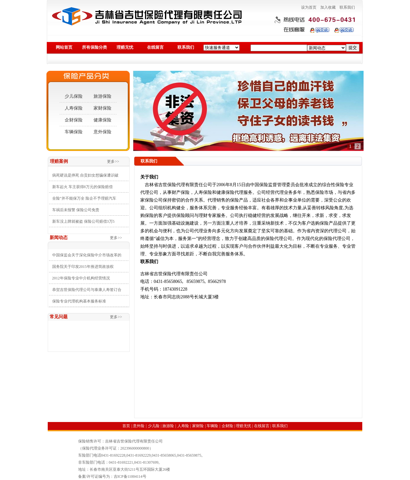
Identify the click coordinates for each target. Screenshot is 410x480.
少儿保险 (74, 96)
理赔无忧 (125, 47)
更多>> (113, 161)
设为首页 (308, 7)
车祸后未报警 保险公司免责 (75, 210)
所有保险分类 (94, 47)
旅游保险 (102, 96)
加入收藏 (328, 7)
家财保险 (102, 108)
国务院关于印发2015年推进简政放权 (83, 266)
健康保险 (102, 120)
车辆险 (212, 426)
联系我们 (347, 7)
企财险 (227, 426)
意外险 (138, 426)
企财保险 (74, 120)
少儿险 (154, 426)
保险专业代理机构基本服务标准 (79, 301)
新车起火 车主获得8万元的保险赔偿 (82, 187)
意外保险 (102, 131)
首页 (126, 426)
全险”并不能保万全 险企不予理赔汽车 (84, 198)
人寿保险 (74, 108)
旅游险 (168, 426)
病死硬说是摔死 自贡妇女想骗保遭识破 (85, 175)
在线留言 (155, 47)
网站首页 (64, 47)
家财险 (198, 426)
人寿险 (183, 426)
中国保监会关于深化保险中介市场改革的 (86, 255)
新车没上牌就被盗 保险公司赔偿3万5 (83, 221)
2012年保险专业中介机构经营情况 (81, 278)
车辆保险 (74, 131)
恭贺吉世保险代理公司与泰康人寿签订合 (86, 289)
